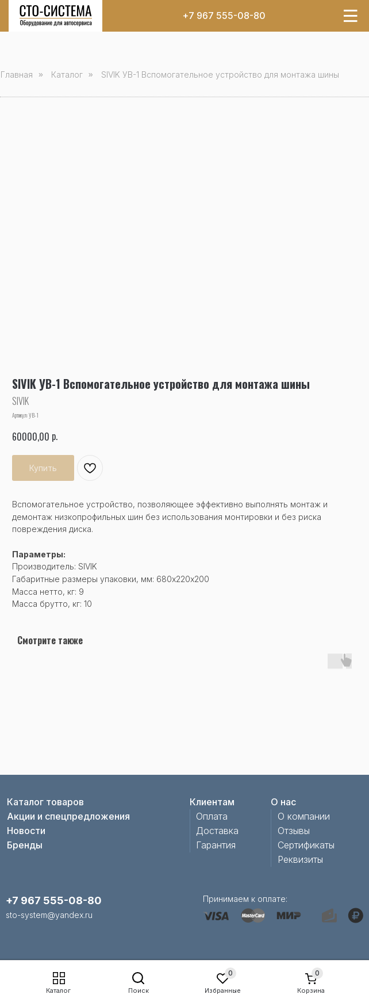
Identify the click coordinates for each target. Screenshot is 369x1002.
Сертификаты (306, 845)
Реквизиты (300, 859)
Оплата (212, 816)
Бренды (25, 845)
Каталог (58, 990)
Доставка (217, 830)
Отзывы (294, 830)
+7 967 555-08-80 (224, 15)
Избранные (223, 990)
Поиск (138, 990)
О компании (304, 816)
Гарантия (216, 845)
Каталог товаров (45, 802)
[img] (56, 15)
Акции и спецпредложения (68, 816)
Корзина (311, 990)
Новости (26, 830)
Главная (17, 74)
